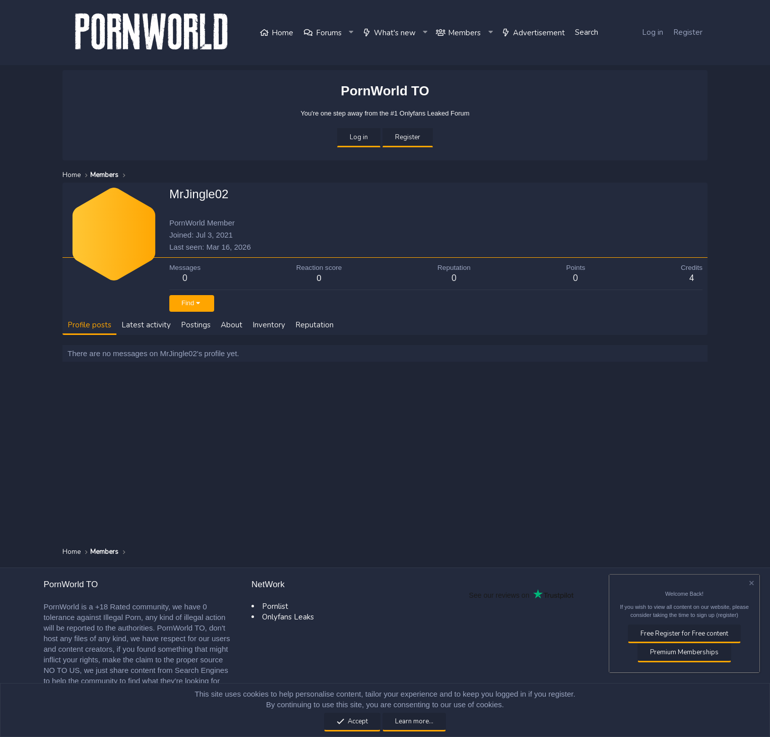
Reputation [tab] (314, 325)
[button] (352, 32)
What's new (395, 33)
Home (282, 33)
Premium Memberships (684, 652)
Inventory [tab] (268, 325)
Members (464, 33)
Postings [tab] (196, 325)
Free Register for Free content (684, 633)
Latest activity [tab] (146, 325)
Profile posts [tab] (89, 325)
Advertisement (539, 33)
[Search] (586, 32)
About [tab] (231, 325)
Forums (329, 33)
